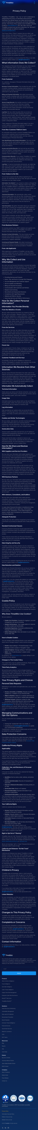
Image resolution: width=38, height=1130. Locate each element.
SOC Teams (4, 1037)
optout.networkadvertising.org (10, 841)
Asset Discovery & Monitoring (8, 1008)
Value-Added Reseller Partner (8, 1063)
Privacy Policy (5, 1111)
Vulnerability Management (8, 1011)
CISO (3, 1034)
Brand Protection (6, 1020)
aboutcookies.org (16, 655)
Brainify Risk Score (6, 998)
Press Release (5, 1078)
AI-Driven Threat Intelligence (8, 1022)
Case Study (4, 1051)
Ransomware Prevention (7, 1017)
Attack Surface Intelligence (8, 981)
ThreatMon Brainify (6, 1001)
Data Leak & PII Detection (8, 1014)
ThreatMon (7, 1123)
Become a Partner (6, 1057)
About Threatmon (6, 1072)
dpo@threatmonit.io (24, 59)
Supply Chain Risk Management (9, 992)
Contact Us (4, 1080)
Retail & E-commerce (7, 1031)
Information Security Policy (8, 1114)
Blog (3, 1043)
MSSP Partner (5, 1066)
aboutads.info (23, 841)
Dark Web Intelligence (7, 986)
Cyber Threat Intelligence (7, 989)
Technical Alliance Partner (8, 1060)
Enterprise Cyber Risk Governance (10, 995)
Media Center (5, 1075)
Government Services (7, 1028)
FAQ (3, 1049)
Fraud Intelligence (6, 983)
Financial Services (6, 1025)
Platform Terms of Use (7, 1116)
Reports (3, 1046)
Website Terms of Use (7, 1119)
